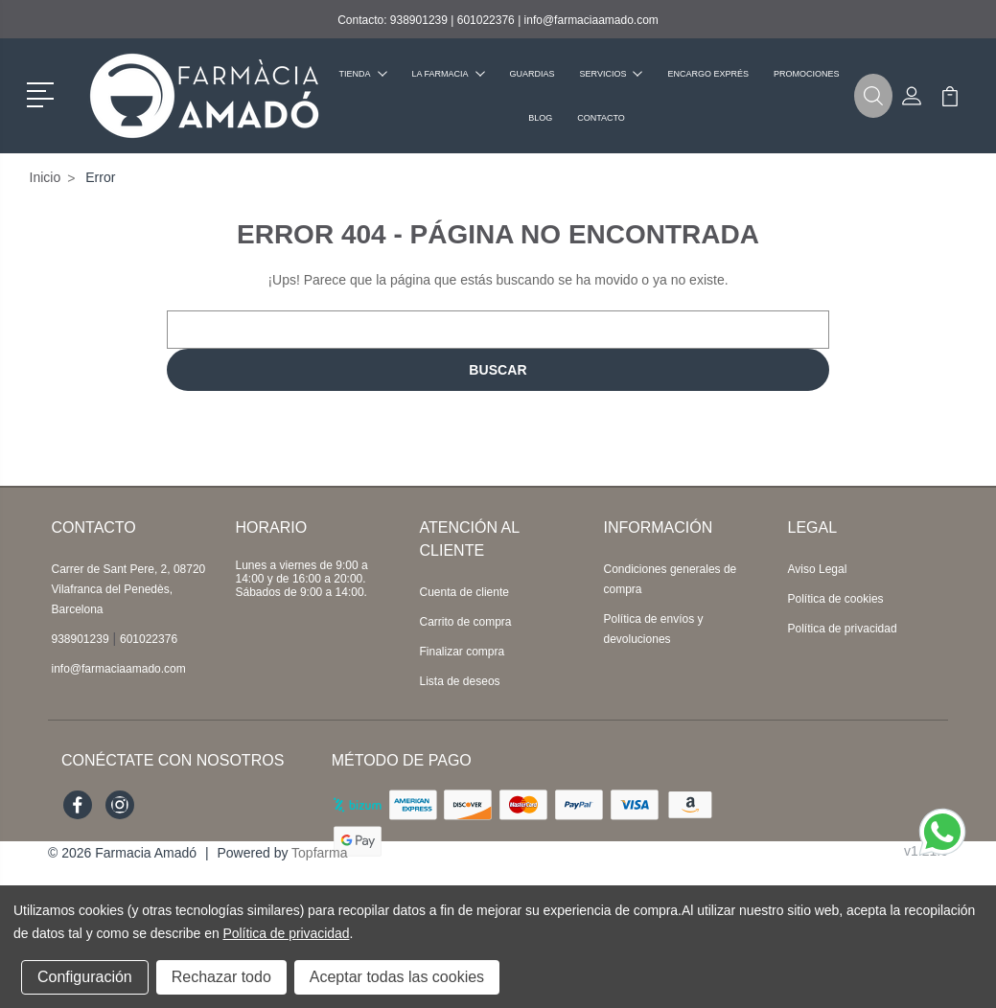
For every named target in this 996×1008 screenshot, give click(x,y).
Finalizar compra (462, 651)
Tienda (363, 74)
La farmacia (448, 74)
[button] (43, 92)
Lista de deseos (460, 681)
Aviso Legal (817, 569)
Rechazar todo (221, 977)
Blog (540, 118)
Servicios (611, 74)
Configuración (84, 977)
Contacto (601, 118)
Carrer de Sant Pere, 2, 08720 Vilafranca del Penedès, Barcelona (129, 589)
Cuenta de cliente (464, 592)
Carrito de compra (466, 622)
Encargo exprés (708, 74)
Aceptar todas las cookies (397, 977)
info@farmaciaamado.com (591, 20)
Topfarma (319, 852)
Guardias (532, 74)
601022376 (486, 20)
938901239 (419, 20)
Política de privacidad (842, 628)
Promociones (807, 74)
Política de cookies (836, 599)
